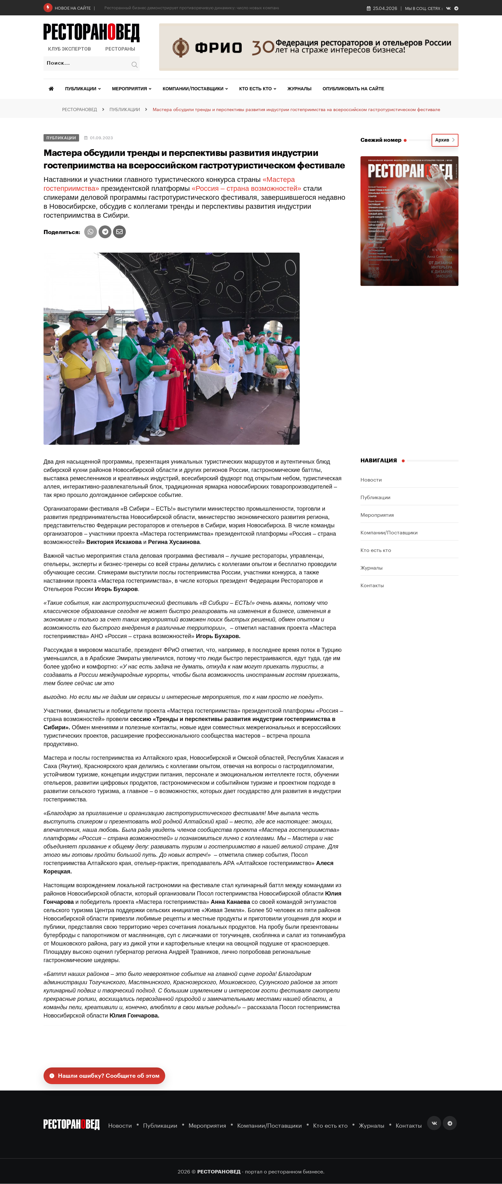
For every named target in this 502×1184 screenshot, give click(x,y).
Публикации (80, 89)
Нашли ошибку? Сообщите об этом (104, 1076)
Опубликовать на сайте (353, 89)
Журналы (299, 89)
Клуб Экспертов (69, 49)
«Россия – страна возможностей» (246, 188)
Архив (445, 140)
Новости (371, 479)
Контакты (372, 584)
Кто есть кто (255, 89)
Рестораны (120, 49)
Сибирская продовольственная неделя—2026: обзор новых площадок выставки (184, 7)
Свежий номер (380, 140)
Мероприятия (129, 89)
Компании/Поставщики (193, 89)
